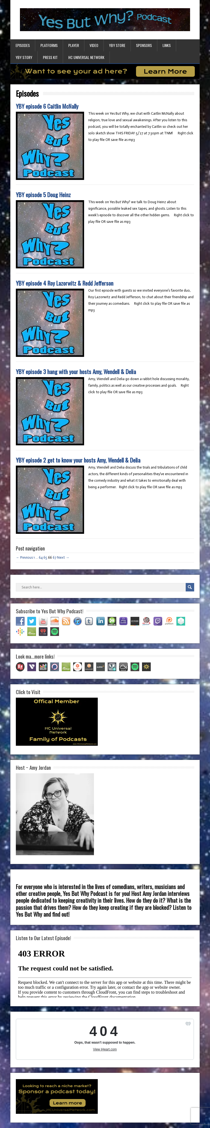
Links (166, 45)
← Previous (24, 557)
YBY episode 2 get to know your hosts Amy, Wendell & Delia (78, 460)
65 (45, 557)
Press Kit (50, 57)
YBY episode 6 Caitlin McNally (47, 106)
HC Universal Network (86, 57)
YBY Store (117, 45)
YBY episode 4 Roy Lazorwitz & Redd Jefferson (64, 283)
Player (73, 45)
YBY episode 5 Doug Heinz (43, 194)
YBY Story (24, 57)
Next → (63, 557)
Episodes (23, 45)
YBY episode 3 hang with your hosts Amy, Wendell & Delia (76, 371)
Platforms (49, 45)
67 (54, 557)
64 (41, 557)
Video (94, 45)
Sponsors (144, 45)
